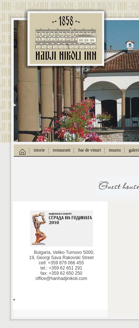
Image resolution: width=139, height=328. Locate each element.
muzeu (115, 150)
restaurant (61, 150)
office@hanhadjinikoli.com (61, 278)
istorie (39, 150)
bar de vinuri (89, 150)
